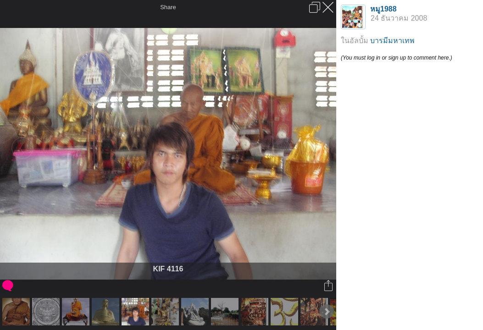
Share (168, 7)
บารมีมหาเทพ (392, 40)
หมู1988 (383, 9)
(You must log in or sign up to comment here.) (396, 58)
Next (326, 311)
